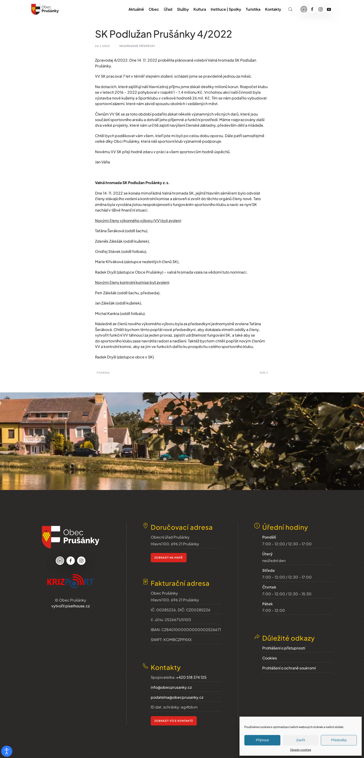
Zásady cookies (300, 749)
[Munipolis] (304, 9)
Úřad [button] (168, 9)
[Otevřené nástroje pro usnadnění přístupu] (6, 751)
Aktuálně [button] (136, 9)
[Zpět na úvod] (45, 9)
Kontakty (273, 9)
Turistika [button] (253, 9)
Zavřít (300, 740)
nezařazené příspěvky (137, 45)
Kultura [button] (199, 9)
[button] (290, 9)
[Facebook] (312, 9)
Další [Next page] (264, 372)
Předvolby (339, 740)
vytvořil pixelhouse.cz (70, 601)
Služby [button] (183, 9)
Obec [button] (154, 9)
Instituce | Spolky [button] (226, 9)
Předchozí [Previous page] (103, 372)
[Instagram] (320, 9)
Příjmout (262, 740)
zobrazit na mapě (168, 546)
